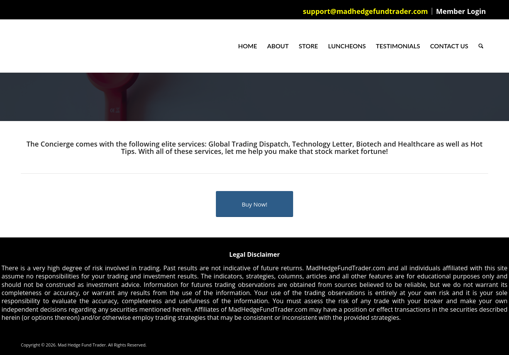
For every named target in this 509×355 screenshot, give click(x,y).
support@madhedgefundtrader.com (365, 11)
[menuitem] (365, 11)
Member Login (461, 11)
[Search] (481, 46)
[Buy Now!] (254, 204)
